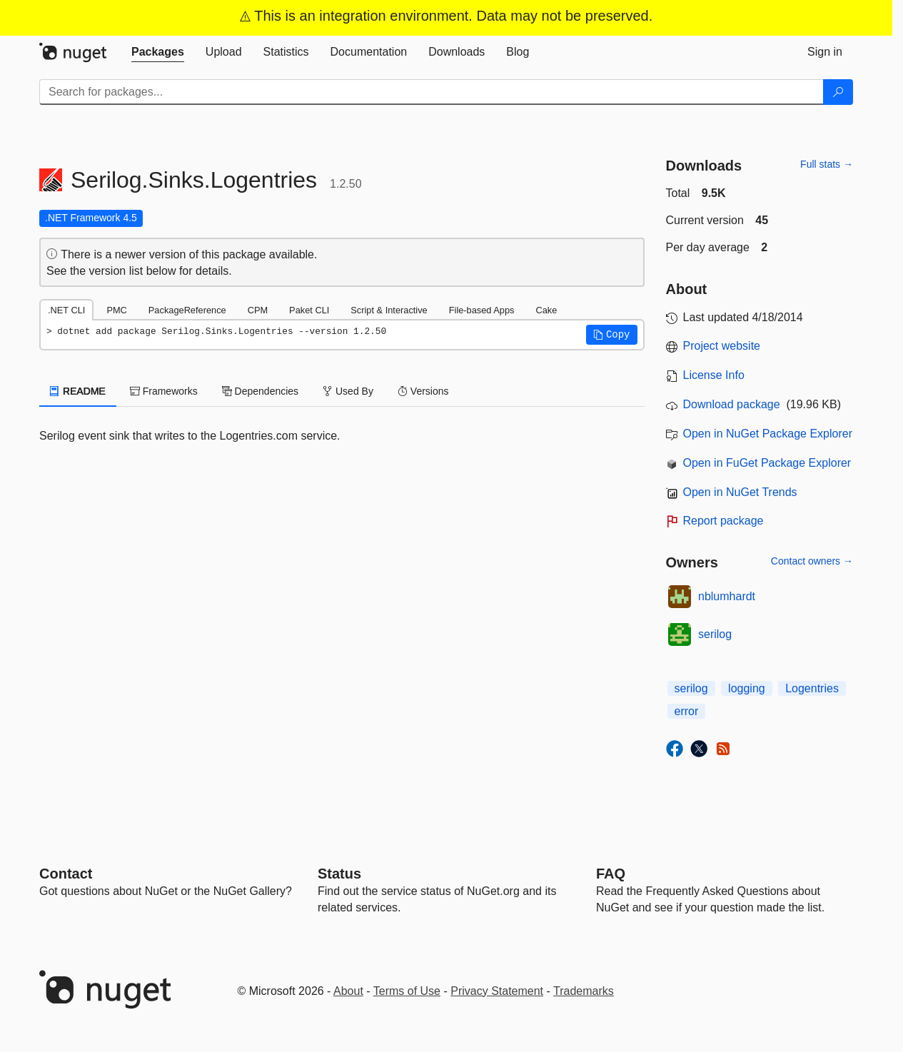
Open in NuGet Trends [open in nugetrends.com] (740, 492)
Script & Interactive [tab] (388, 310)
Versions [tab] (423, 391)
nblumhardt (726, 596)
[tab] (158, 52)
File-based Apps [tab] (482, 310)
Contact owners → (812, 561)
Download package (731, 404)
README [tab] (78, 391)
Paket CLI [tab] (309, 310)
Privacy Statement (496, 991)
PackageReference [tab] (187, 310)
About (348, 991)
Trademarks (583, 991)
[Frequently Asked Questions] (610, 873)
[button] (611, 335)
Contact (65, 873)
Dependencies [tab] (260, 391)
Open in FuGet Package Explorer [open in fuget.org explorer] (767, 463)
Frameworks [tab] (164, 391)
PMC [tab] (116, 310)
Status (339, 873)
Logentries (812, 688)
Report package (723, 521)
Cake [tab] (546, 310)
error (687, 711)
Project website (722, 346)
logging (746, 688)
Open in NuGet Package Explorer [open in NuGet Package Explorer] (767, 434)
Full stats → (826, 164)
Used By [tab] (348, 391)
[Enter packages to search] (431, 92)
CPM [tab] (258, 310)
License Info (714, 375)
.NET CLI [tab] (66, 310)
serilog (715, 634)
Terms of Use (406, 991)
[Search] (838, 92)
